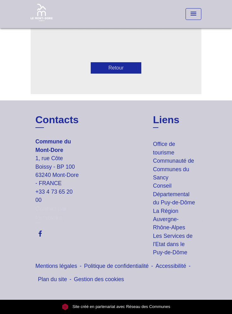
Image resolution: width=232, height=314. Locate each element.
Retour (116, 67)
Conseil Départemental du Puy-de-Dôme (174, 194)
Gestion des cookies (99, 279)
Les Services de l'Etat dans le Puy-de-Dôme (172, 244)
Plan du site (52, 279)
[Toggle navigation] (193, 14)
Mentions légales (56, 266)
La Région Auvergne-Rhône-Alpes (169, 219)
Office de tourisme (164, 148)
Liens (166, 119)
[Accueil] (54, 14)
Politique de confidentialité (116, 266)
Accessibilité (171, 266)
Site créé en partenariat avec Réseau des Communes (116, 306)
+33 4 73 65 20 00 (54, 196)
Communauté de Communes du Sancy (173, 169)
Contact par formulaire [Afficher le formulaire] (51, 213)
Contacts (57, 119)
